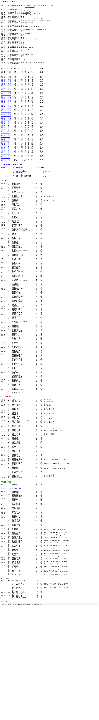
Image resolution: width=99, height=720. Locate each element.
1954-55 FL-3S (6, 138)
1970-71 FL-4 (5, 164)
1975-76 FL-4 (5, 171)
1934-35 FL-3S (6, 115)
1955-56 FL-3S (6, 140)
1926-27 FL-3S (6, 102)
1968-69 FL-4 (5, 160)
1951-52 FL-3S (6, 134)
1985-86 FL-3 (5, 187)
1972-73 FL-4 (5, 167)
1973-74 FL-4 (5, 168)
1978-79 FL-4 (5, 176)
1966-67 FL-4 (5, 157)
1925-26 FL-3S (6, 100)
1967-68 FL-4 (5, 159)
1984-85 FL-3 (5, 186)
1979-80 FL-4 (5, 178)
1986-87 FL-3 (5, 189)
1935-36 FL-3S (6, 116)
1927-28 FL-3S (6, 104)
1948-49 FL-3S (6, 129)
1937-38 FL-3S (6, 119)
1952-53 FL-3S (6, 135)
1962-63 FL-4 (5, 151)
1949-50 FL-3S (6, 130)
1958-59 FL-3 (5, 145)
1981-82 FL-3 (5, 181)
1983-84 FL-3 (5, 184)
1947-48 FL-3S (6, 127)
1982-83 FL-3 (5, 182)
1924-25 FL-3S (6, 99)
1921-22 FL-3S (6, 94)
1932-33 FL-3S (6, 111)
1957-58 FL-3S (6, 143)
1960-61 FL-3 (5, 148)
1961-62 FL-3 (5, 149)
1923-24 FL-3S (6, 97)
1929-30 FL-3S (6, 107)
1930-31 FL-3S (6, 108)
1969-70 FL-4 (5, 162)
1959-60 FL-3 (5, 146)
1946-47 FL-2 (5, 126)
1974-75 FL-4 (5, 170)
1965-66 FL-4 (5, 156)
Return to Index (5, 716)
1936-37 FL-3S (6, 118)
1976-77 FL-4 (5, 173)
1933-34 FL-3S (6, 113)
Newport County (30, 7)
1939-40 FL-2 (5, 123)
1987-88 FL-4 (5, 190)
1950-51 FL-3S (6, 132)
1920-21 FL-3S (6, 93)
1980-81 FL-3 (5, 179)
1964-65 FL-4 (5, 154)
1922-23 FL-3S (6, 96)
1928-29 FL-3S (6, 105)
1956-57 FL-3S (6, 141)
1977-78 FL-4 (5, 175)
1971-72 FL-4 (5, 165)
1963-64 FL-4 (5, 152)
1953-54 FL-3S (6, 137)
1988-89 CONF (5, 192)
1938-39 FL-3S (6, 121)
